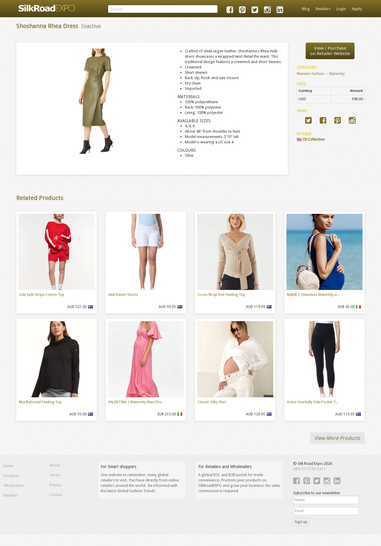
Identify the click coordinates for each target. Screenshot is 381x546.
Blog (306, 9)
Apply (357, 9)
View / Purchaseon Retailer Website (330, 51)
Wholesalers (14, 485)
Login (341, 9)
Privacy (55, 485)
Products (11, 475)
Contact (56, 494)
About (54, 465)
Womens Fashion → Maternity (321, 74)
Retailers (323, 9)
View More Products (337, 438)
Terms (54, 475)
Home (9, 466)
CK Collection (311, 139)
